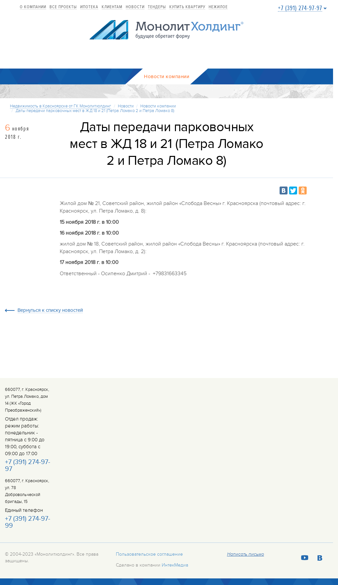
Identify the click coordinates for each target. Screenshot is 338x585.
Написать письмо (245, 554)
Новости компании (158, 106)
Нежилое (218, 7)
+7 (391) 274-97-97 (300, 8)
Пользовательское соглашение (149, 554)
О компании (33, 7)
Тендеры (157, 7)
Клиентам (112, 7)
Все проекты (63, 7)
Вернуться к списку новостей (50, 310)
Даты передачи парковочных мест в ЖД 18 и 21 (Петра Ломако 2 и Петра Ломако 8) (95, 110)
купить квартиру (187, 7)
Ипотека (89, 7)
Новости (135, 7)
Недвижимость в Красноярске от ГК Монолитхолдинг (60, 106)
